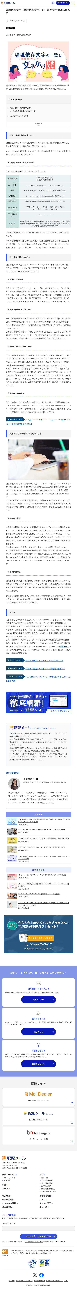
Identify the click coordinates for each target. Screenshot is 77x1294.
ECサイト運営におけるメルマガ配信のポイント (45, 668)
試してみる (38, 1031)
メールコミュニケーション (16, 21)
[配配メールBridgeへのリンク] (38, 1116)
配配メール (64, 646)
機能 (41, 1174)
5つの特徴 (7, 1180)
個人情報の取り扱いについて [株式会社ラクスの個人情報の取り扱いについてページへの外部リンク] (34, 1241)
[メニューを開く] (73, 3)
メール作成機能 (47, 1183)
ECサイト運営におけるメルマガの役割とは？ (44, 660)
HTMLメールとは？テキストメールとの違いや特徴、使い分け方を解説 (42, 875)
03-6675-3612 (41, 944)
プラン (5, 1189)
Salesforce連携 (9, 1203)
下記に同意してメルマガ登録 (38, 1236)
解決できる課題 (9, 1178)
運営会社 (11, 1280)
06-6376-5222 (21, 1168)
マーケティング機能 (48, 1192)
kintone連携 (7, 1200)
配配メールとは (8, 1174)
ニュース (43, 1207)
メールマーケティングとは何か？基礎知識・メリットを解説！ (39, 894)
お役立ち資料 (45, 1196)
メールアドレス (8, 1223)
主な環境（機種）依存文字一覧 (24, 111)
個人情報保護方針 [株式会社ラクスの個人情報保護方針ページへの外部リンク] (39, 1280)
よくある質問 (45, 1203)
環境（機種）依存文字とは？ (21, 108)
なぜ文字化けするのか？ (19, 116)
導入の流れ (7, 1207)
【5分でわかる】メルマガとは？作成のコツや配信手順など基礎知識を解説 (43, 838)
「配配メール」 (15, 733)
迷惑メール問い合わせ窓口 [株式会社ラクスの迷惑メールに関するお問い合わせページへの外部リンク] (54, 1280)
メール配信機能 (47, 1180)
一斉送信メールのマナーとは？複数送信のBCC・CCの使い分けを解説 (41, 829)
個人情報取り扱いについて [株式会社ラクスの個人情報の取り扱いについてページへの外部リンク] (24, 1280)
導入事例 (6, 1196)
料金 (4, 1185)
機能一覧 (44, 1178)
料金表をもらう (38, 1063)
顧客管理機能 (46, 1186)
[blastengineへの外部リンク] (38, 1136)
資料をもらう (62, 3)
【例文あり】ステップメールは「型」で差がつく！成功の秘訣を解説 (41, 847)
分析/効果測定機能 (48, 1189)
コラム (42, 1200)
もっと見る (38, 123)
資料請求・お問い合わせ (39, 937)
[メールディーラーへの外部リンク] (38, 1097)
